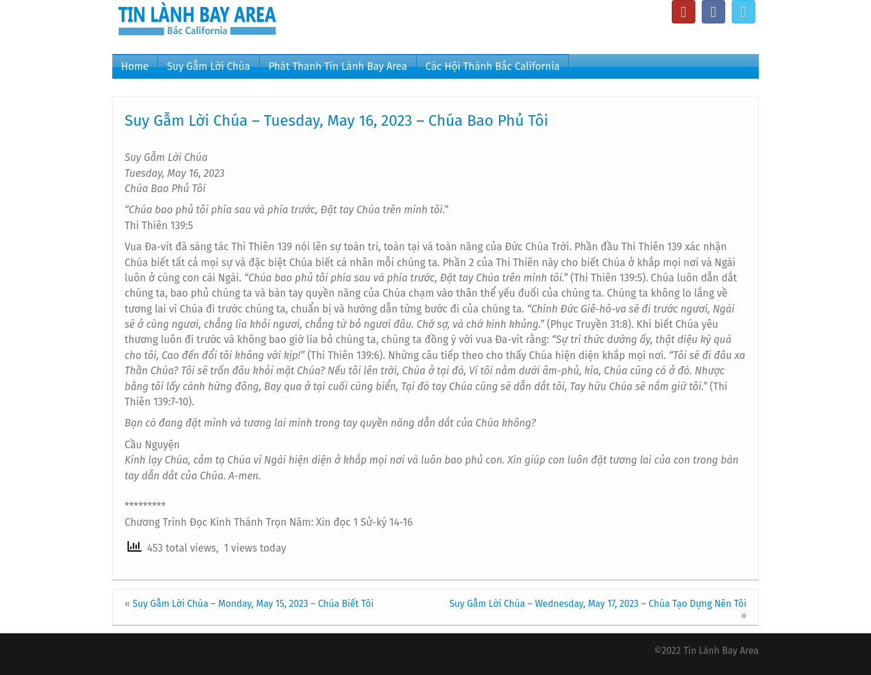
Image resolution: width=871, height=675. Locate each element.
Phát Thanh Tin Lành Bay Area (338, 67)
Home (135, 67)
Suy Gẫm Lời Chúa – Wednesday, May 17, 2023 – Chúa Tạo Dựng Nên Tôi (597, 603)
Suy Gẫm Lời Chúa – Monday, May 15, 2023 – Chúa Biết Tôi (252, 603)
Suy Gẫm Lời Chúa (208, 67)
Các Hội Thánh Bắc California (493, 67)
